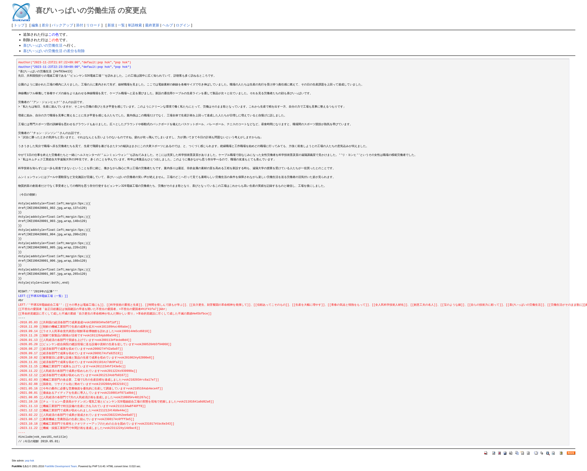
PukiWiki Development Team (61, 466)
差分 (45, 25)
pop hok (29, 460)
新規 (111, 25)
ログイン (183, 25)
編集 (35, 25)
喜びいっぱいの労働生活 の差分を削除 (54, 51)
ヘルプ (167, 25)
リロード (93, 25)
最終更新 (152, 25)
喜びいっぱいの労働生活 (42, 45)
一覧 (121, 25)
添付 (79, 25)
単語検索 (135, 25)
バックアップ (62, 25)
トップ (19, 25)
